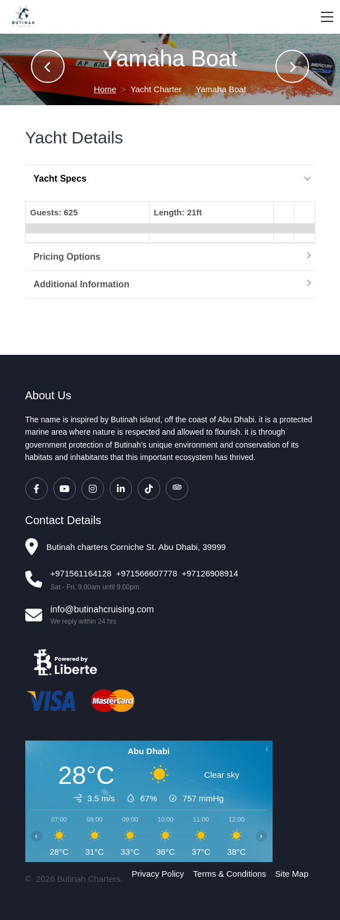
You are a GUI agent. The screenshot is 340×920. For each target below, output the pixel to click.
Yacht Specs (60, 178)
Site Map (292, 873)
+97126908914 (210, 573)
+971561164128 (81, 573)
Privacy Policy (158, 873)
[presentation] (48, 66)
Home (105, 89)
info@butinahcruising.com (102, 609)
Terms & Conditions (229, 873)
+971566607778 (146, 573)
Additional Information (82, 284)
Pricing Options (67, 256)
